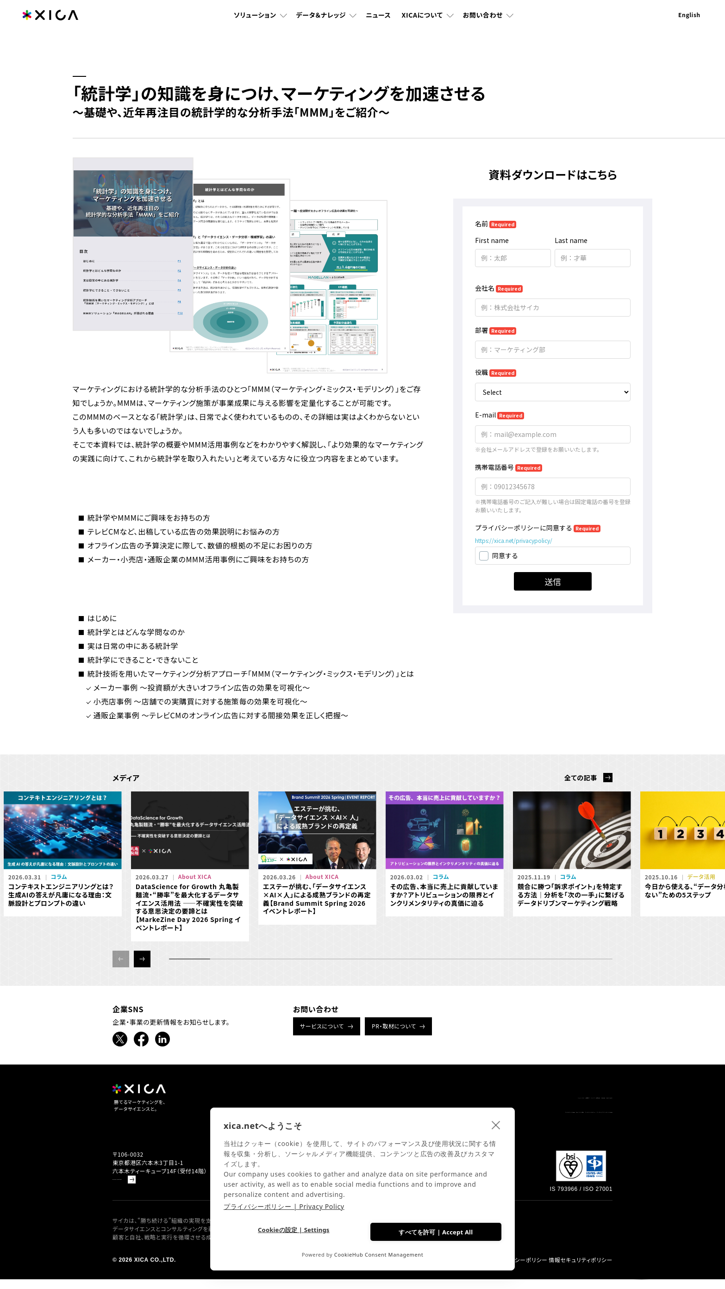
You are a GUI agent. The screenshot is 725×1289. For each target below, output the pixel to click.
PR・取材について (394, 1026)
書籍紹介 (443, 1098)
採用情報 (513, 1098)
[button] (142, 959)
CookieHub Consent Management (379, 1254)
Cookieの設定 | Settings (291, 1231)
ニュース (378, 25)
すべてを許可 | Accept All (434, 1230)
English (689, 25)
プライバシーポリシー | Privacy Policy (284, 1204)
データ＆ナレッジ (321, 25)
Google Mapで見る (138, 1189)
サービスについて (322, 1026)
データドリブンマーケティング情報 (563, 1115)
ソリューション (255, 25)
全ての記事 (580, 777)
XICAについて (422, 25)
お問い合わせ (483, 25)
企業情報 (549, 1098)
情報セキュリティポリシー (580, 1269)
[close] (496, 1122)
